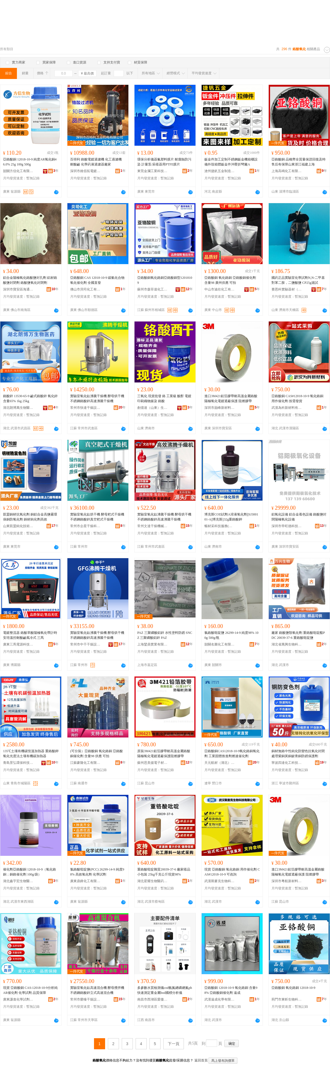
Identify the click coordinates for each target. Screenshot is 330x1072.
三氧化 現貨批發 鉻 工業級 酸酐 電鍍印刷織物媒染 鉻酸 (164, 398)
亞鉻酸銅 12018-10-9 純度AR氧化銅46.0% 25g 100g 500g (30, 161)
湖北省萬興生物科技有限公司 (286, 644)
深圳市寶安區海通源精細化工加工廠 (18, 289)
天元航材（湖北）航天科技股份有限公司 (219, 763)
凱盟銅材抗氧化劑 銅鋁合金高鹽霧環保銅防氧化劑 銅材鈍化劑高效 (30, 516)
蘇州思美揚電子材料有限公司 (152, 763)
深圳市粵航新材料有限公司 (286, 881)
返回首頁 (201, 1060)
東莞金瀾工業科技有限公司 (152, 171)
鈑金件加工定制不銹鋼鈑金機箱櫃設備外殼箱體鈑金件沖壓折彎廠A (231, 161)
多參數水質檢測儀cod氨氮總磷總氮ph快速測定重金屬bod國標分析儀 (164, 990)
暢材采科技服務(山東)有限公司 (219, 526)
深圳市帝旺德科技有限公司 (286, 526)
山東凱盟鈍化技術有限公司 (18, 526)
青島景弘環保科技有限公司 (18, 763)
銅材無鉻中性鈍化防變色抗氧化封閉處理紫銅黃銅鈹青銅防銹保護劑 (298, 753)
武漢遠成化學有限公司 (219, 999)
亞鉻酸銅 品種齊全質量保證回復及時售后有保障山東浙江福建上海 (298, 161)
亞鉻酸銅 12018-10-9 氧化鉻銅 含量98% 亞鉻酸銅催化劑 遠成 (230, 990)
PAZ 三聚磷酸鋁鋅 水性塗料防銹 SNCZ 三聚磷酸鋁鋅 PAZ (164, 635)
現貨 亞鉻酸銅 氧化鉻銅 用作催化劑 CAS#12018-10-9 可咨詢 (232, 871)
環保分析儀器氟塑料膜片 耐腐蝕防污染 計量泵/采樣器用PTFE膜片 (164, 161)
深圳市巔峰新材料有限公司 (219, 408)
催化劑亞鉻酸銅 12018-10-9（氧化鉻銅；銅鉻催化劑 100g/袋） (29, 871)
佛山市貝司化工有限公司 (85, 289)
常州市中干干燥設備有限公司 (85, 644)
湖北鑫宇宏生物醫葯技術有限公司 (18, 881)
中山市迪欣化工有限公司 (219, 289)
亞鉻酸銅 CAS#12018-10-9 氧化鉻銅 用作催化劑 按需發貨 (297, 398)
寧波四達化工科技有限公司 (286, 763)
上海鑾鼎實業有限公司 (152, 644)
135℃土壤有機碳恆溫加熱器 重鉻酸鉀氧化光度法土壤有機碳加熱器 (31, 753)
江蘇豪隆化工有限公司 (85, 763)
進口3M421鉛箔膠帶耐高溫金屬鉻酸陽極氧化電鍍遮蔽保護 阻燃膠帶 (230, 398)
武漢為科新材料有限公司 (286, 408)
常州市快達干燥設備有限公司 (85, 408)
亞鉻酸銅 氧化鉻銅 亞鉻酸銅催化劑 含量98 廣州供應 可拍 (230, 280)
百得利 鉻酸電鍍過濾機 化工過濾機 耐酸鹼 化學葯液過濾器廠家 (96, 161)
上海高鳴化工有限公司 (286, 171)
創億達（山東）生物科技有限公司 (152, 408)
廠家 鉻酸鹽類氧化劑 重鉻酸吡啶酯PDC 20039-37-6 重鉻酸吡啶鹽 (298, 635)
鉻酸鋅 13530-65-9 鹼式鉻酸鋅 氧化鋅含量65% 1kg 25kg (30, 398)
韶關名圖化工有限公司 (219, 644)
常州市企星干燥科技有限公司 (85, 526)
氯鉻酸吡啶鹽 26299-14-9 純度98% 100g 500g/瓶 (231, 635)
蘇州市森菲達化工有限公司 (152, 289)
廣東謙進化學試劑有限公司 (18, 999)
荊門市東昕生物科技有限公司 (286, 999)
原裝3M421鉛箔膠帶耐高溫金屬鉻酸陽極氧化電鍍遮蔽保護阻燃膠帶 (163, 753)
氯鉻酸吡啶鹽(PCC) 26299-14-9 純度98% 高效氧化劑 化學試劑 (97, 871)
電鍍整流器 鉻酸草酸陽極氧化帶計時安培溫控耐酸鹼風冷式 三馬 (30, 635)
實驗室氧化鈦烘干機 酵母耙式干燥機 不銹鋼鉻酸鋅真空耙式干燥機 (97, 516)
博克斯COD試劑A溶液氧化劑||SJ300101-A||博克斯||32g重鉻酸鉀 (231, 516)
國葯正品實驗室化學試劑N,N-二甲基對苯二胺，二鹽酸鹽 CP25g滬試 (298, 280)
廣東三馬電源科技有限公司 (18, 644)
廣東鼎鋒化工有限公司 (85, 881)
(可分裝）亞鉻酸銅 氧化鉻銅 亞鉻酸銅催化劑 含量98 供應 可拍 (96, 753)
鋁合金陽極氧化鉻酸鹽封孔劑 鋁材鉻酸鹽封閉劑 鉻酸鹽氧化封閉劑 (30, 280)
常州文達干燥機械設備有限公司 (152, 526)
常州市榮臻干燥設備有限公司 (85, 999)
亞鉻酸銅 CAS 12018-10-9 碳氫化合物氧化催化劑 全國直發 (97, 280)
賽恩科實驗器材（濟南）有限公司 (286, 289)
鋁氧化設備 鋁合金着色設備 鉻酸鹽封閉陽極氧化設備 (298, 516)
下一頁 (173, 1044)
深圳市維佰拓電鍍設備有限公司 (85, 171)
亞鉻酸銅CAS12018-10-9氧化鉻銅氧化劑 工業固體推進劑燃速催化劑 (232, 753)
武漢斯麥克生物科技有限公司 (219, 881)
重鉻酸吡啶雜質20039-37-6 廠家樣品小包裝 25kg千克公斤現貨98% (163, 871)
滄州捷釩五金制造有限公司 (219, 171)
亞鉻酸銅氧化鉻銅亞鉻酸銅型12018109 (164, 280)
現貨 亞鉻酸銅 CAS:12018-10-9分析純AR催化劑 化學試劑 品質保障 (30, 990)
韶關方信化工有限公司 (18, 171)
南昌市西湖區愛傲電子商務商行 (152, 999)
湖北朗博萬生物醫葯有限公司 (18, 408)
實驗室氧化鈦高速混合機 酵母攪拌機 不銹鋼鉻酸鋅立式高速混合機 (97, 990)
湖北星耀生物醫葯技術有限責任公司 (152, 881)
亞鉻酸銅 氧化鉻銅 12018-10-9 (293, 988)
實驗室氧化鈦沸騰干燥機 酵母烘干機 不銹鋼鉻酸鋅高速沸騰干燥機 (97, 398)
